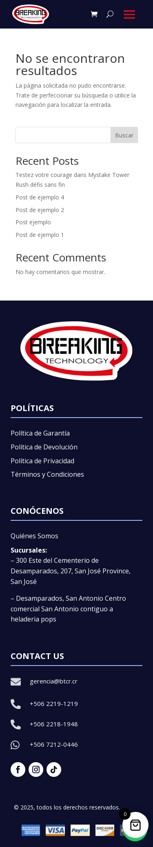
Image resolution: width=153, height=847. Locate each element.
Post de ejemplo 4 (40, 197)
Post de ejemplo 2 (40, 210)
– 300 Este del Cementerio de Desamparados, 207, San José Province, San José (71, 571)
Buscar (124, 135)
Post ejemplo (33, 222)
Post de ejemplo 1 (40, 235)
